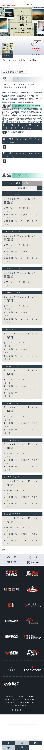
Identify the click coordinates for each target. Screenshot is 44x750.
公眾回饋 (35, 563)
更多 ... (5, 550)
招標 (31, 697)
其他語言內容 (20, 705)
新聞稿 (10, 697)
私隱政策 (10, 703)
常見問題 (30, 700)
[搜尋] (35, 4)
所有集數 (8, 55)
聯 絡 (13, 562)
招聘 (21, 697)
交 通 (13, 557)
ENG (28, 5)
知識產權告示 (13, 700)
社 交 (35, 557)
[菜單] (41, 4)
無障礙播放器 (27, 703)
